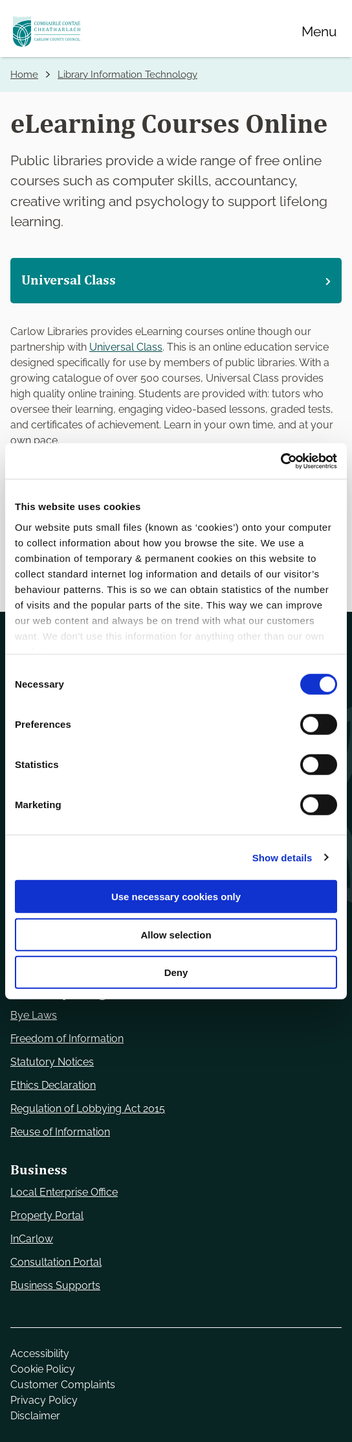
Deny (176, 972)
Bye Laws (33, 1015)
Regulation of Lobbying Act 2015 (87, 1108)
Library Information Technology (127, 74)
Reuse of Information (60, 1132)
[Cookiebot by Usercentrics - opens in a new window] (280, 460)
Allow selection (175, 934)
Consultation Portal (56, 1262)
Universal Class (125, 347)
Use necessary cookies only (176, 896)
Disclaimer (35, 1416)
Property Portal (46, 1215)
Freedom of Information (67, 1038)
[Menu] (319, 31)
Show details (282, 857)
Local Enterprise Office (64, 1192)
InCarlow (31, 1239)
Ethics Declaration (53, 1085)
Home (24, 74)
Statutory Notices (52, 1062)
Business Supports (55, 1285)
